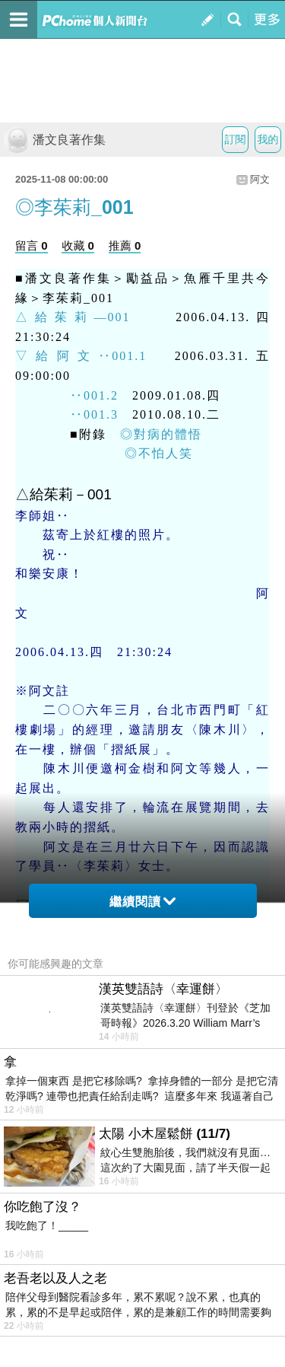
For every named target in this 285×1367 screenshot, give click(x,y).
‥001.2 (67, 395)
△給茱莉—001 (73, 317)
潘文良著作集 (55, 139)
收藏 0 (78, 245)
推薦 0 (125, 245)
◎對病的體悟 (161, 434)
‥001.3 (67, 414)
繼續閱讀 (142, 901)
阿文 (260, 179)
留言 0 (31, 245)
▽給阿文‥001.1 (81, 355)
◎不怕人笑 (159, 453)
